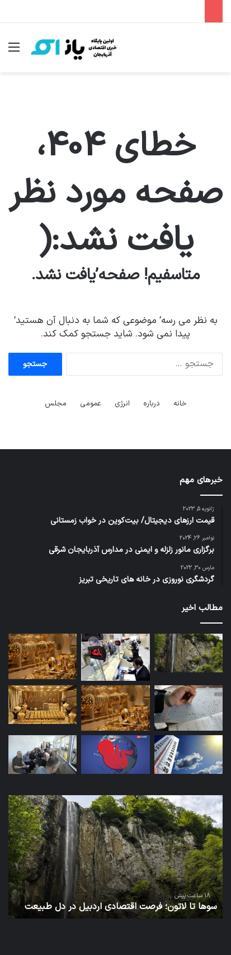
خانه (180, 403)
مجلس (56, 403)
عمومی (90, 403)
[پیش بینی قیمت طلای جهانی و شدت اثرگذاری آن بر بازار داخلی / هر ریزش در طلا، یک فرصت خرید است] (42, 704)
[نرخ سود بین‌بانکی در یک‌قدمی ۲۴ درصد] (115, 657)
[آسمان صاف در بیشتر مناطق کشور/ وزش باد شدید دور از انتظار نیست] (188, 754)
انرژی (122, 403)
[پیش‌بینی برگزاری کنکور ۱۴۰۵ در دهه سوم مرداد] (188, 708)
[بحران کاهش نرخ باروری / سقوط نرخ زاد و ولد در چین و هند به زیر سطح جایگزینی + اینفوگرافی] (115, 754)
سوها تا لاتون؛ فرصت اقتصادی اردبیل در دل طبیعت (121, 907)
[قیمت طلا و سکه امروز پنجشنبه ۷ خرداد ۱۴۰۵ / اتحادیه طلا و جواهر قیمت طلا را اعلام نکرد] (42, 657)
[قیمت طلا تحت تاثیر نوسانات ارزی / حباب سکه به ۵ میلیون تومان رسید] (115, 708)
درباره (151, 403)
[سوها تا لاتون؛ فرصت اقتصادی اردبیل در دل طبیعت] (188, 653)
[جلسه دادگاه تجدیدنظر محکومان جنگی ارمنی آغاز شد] (42, 754)
